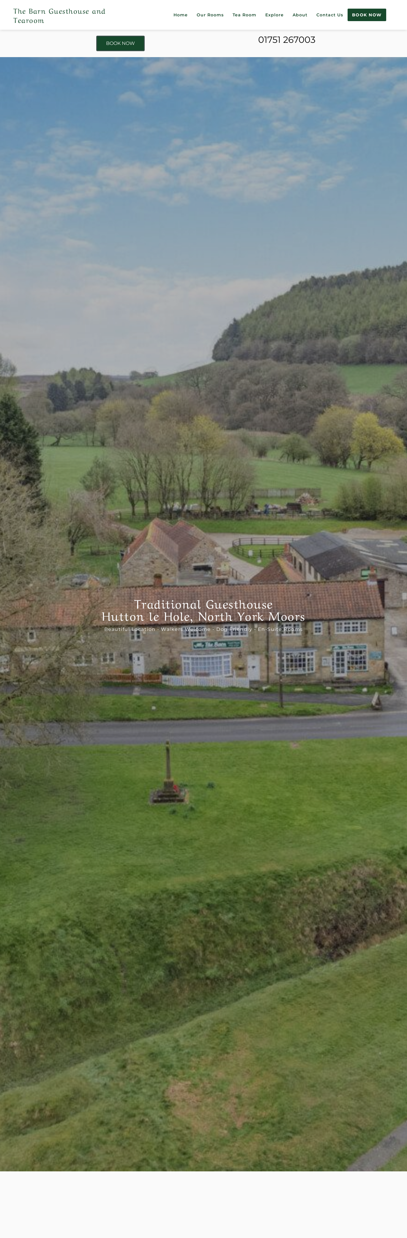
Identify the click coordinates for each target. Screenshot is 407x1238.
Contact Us (329, 15)
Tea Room (244, 15)
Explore (274, 15)
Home (180, 15)
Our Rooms (210, 15)
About (300, 15)
